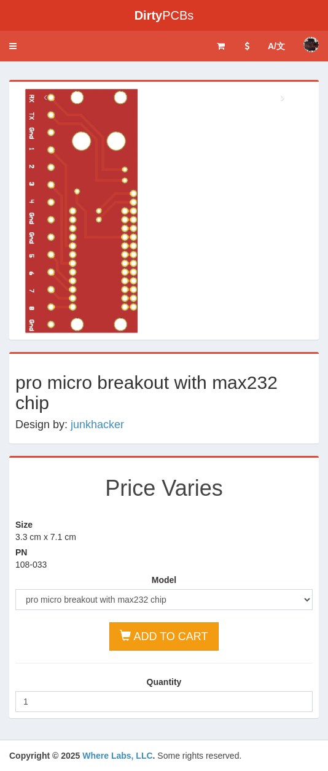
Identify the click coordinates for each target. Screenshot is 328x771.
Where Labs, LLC (117, 756)
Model (164, 580)
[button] (13, 46)
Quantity (164, 682)
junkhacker (97, 424)
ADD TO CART (164, 636)
